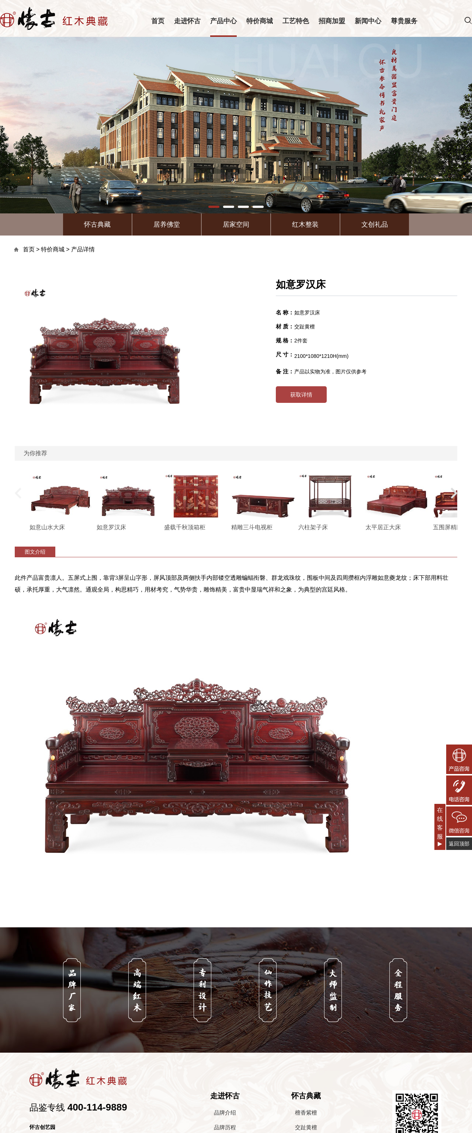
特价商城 (259, 21)
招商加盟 (332, 21)
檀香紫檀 (306, 1112)
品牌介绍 (225, 1112)
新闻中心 (368, 21)
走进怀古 (187, 21)
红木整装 (305, 224)
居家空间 (236, 224)
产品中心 (223, 21)
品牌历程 (225, 1127)
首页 (157, 21)
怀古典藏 (97, 224)
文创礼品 (374, 224)
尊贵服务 (404, 21)
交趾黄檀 (306, 1127)
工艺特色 (295, 21)
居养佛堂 (166, 224)
